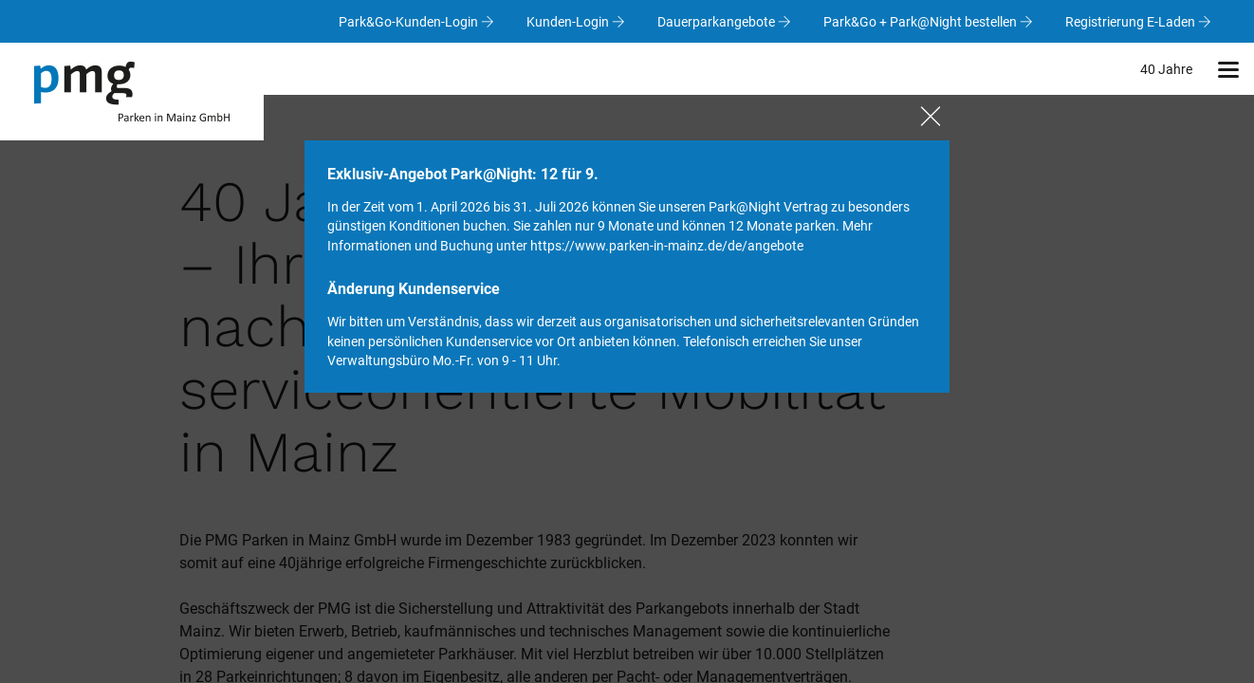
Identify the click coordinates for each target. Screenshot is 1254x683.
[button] (1228, 69)
